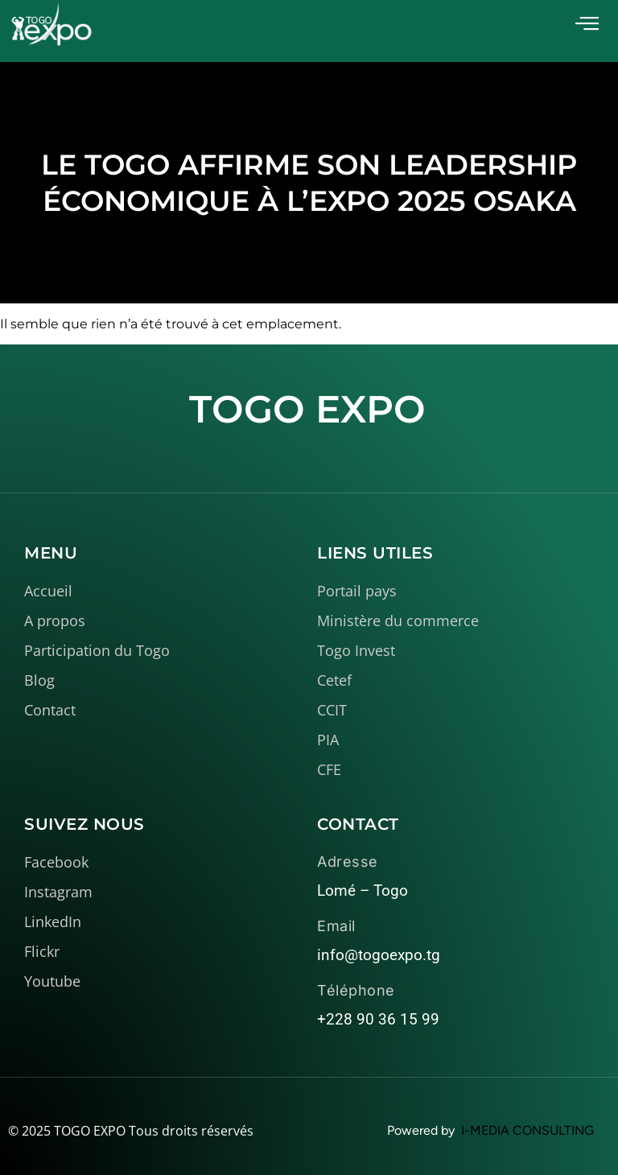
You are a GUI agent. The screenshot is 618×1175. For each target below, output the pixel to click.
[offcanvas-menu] (587, 23)
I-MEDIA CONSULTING (527, 1130)
